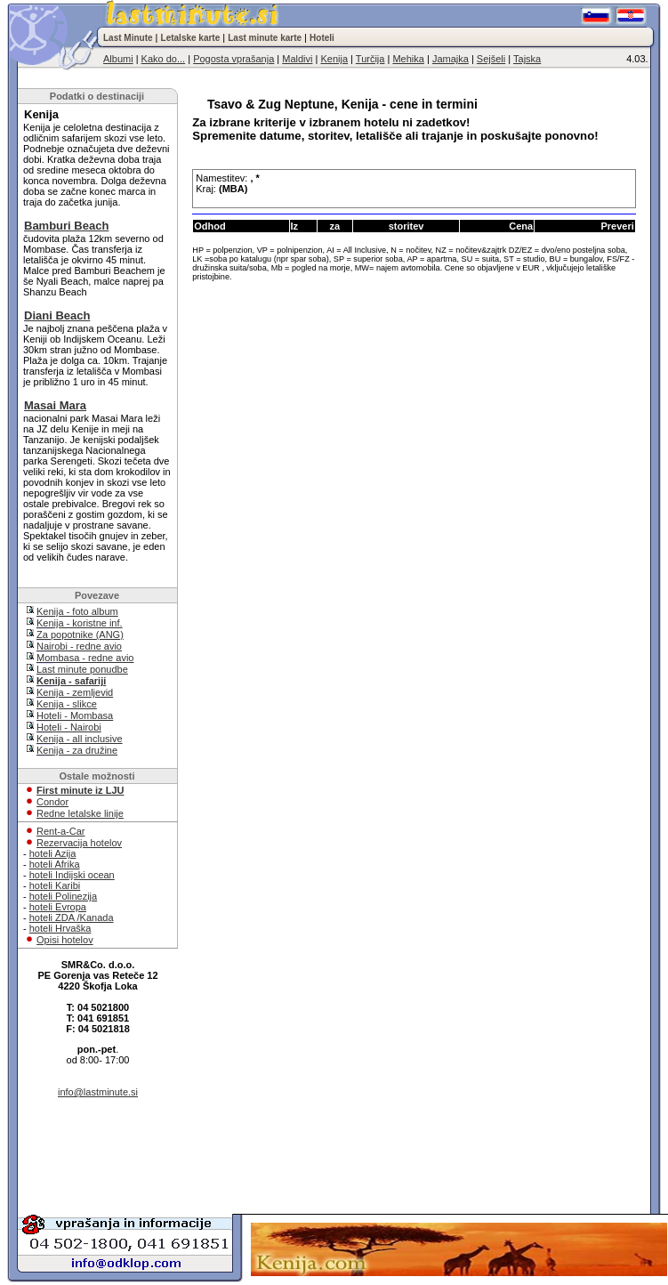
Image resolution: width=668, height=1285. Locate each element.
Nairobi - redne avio (79, 646)
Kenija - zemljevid (74, 692)
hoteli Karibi (54, 885)
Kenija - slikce (66, 704)
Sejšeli (491, 58)
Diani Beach (57, 315)
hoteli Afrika (54, 864)
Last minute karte (265, 38)
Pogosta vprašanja (233, 58)
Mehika (407, 58)
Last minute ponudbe (82, 669)
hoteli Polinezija (63, 896)
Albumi (118, 58)
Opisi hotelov (64, 939)
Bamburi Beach (66, 225)
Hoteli (322, 38)
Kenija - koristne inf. (79, 623)
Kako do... (163, 58)
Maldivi (297, 58)
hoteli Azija (52, 853)
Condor (52, 801)
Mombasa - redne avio (84, 657)
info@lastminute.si (98, 1092)
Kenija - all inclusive (79, 738)
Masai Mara (55, 405)
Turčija (370, 58)
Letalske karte (191, 38)
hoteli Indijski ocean (72, 874)
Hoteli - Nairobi (68, 727)
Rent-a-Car (60, 831)
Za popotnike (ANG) (80, 634)
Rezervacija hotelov (79, 842)
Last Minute (128, 38)
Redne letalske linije (80, 813)
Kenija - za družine (76, 750)
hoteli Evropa (57, 906)
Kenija (334, 58)
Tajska (527, 58)
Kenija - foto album (77, 611)
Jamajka (450, 58)
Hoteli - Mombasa (74, 715)
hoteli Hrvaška (60, 928)
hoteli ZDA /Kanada (71, 917)
